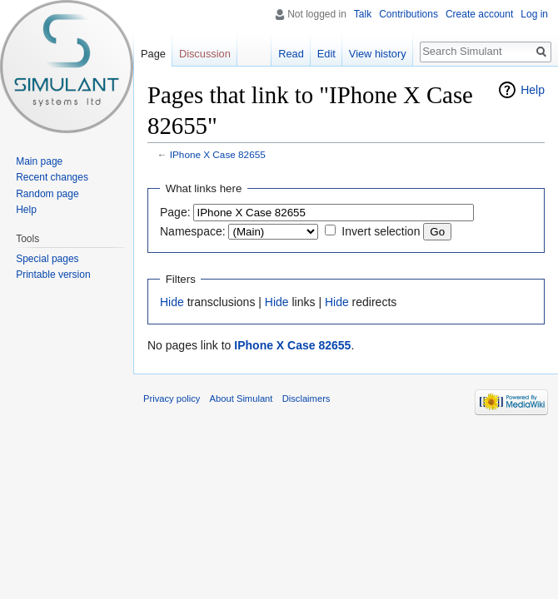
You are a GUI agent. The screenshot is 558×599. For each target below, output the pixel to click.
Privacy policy (171, 398)
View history (377, 53)
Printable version (53, 274)
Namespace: (193, 231)
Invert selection (380, 231)
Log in (534, 14)
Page (153, 53)
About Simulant (241, 398)
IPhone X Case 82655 (218, 154)
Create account (479, 14)
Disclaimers (306, 398)
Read (291, 53)
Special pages (47, 259)
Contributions (408, 14)
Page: (175, 212)
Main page (39, 161)
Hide (172, 302)
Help (533, 90)
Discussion (205, 53)
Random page (47, 194)
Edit (326, 53)
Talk (362, 14)
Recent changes (52, 177)
